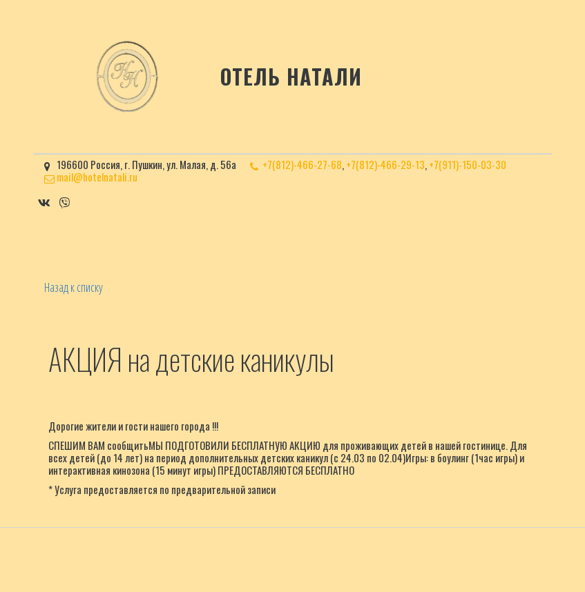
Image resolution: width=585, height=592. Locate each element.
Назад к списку (73, 287)
